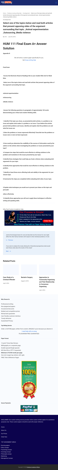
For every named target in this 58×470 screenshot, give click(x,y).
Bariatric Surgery (27, 277)
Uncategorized (7, 19)
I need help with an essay (29, 331)
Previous (10, 240)
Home (3, 427)
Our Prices (4, 433)
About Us (3, 430)
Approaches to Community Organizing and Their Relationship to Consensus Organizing (47, 281)
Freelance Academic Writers (33, 467)
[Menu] (56, 3)
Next (7, 251)
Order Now (4, 437)
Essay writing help (30, 60)
